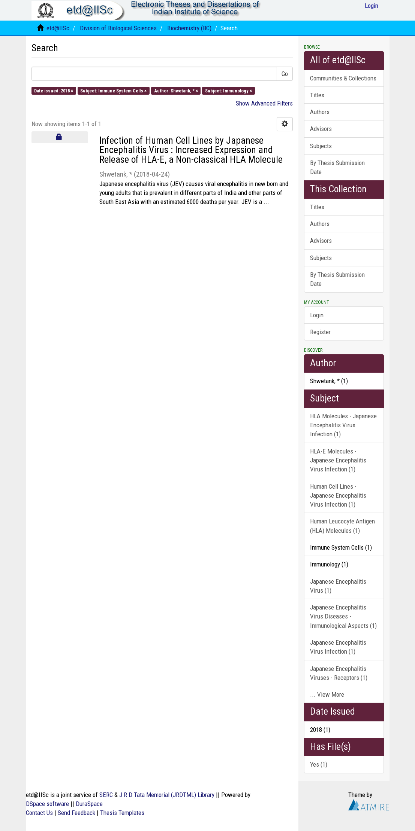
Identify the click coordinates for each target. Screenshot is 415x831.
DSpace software (47, 803)
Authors (320, 112)
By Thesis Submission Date (337, 167)
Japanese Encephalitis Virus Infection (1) (338, 647)
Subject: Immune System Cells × (113, 90)
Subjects (321, 146)
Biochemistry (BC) (189, 28)
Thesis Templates (122, 812)
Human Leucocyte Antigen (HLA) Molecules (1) (342, 525)
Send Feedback (76, 812)
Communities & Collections (343, 78)
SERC (106, 794)
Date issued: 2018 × (53, 90)
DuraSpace (89, 803)
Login (317, 315)
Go (285, 73)
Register (320, 332)
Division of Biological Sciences (118, 28)
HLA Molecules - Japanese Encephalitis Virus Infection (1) (343, 425)
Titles (317, 95)
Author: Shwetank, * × (176, 90)
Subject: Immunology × (228, 90)
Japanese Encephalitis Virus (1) (338, 586)
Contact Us (39, 812)
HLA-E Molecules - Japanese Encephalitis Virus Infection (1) (338, 460)
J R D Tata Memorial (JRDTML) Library (166, 794)
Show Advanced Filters (264, 103)
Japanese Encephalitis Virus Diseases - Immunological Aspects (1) (343, 616)
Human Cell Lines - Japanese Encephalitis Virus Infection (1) (338, 495)
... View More (327, 694)
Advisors (321, 128)
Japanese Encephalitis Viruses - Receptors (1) (338, 673)
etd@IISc (57, 28)
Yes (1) (318, 764)
